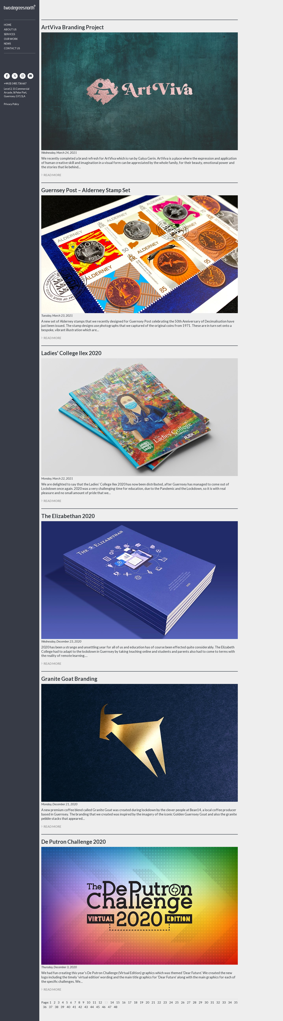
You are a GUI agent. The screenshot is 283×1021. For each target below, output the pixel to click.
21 (153, 1002)
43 (86, 1007)
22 (159, 1002)
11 (94, 1002)
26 (183, 1002)
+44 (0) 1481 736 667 (15, 83)
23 (165, 1002)
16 (124, 1002)
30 (206, 1002)
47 (109, 1007)
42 (80, 1007)
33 (224, 1002)
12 (100, 1002)
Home (7, 24)
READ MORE (51, 175)
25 (177, 1002)
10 (88, 1002)
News (7, 43)
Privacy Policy (11, 104)
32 (218, 1002)
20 (147, 1002)
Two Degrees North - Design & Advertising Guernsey (19, 8)
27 (188, 1002)
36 (45, 1007)
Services (9, 34)
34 (230, 1002)
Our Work (11, 38)
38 (56, 1007)
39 (62, 1007)
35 (236, 1002)
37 (50, 1007)
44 (92, 1007)
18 (135, 1002)
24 (171, 1002)
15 (118, 1002)
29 (200, 1002)
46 (104, 1007)
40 (68, 1007)
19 (141, 1002)
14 (112, 1002)
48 (115, 1007)
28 (194, 1002)
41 (74, 1007)
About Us (10, 29)
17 (129, 1002)
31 (212, 1002)
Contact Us (12, 48)
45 (98, 1007)
